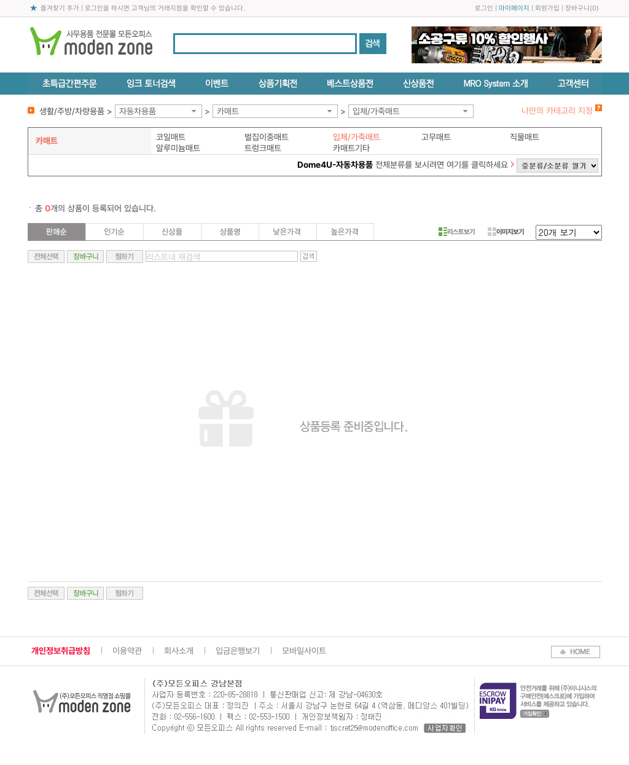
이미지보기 (506, 231)
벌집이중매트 (266, 137)
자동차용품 (137, 111)
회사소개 (178, 651)
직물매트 (524, 137)
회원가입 (547, 8)
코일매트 (171, 137)
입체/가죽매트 (376, 111)
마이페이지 (514, 8)
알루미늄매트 (178, 148)
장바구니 (577, 8)
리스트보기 (457, 231)
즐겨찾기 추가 (60, 8)
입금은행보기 (238, 651)
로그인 (484, 8)
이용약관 (127, 651)
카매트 (228, 111)
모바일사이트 (304, 651)
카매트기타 (351, 148)
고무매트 (436, 137)
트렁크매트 (262, 148)
